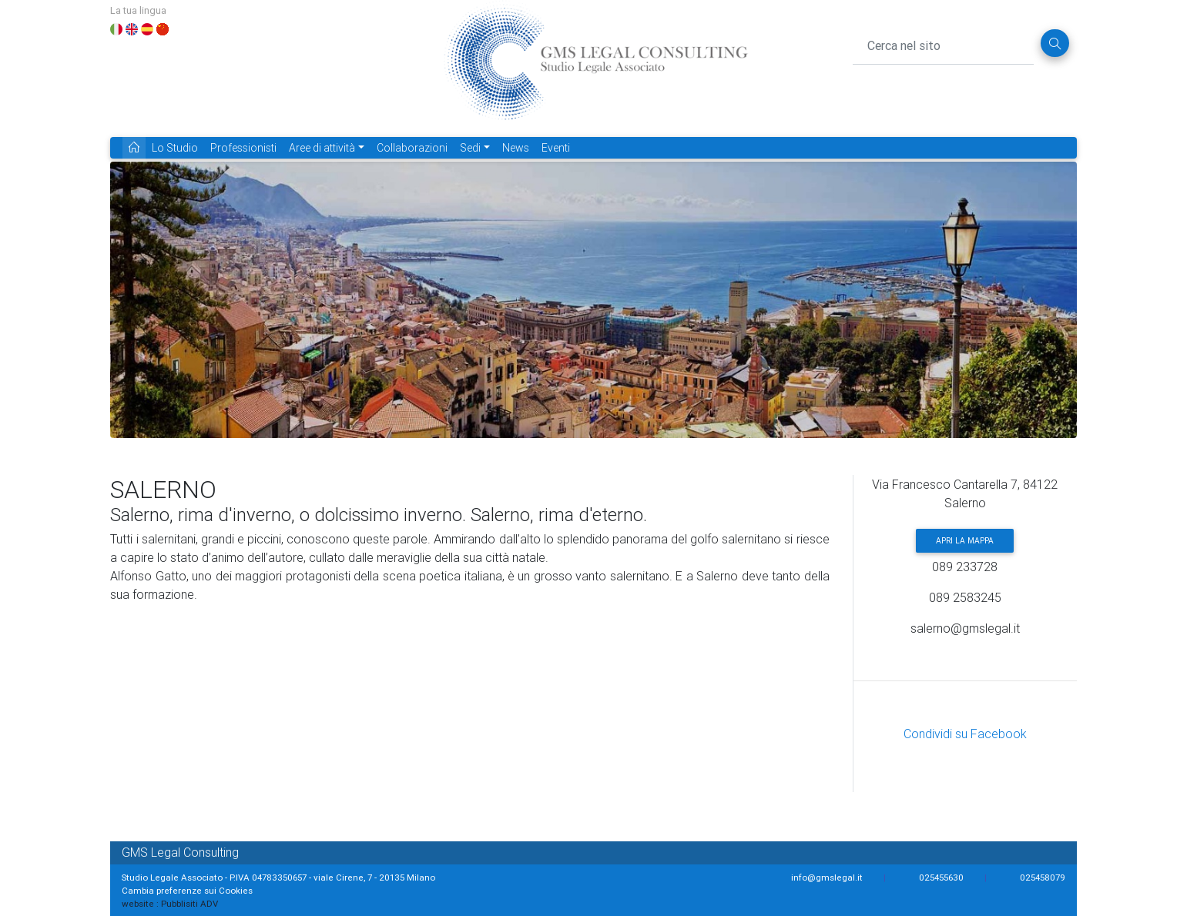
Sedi (470, 148)
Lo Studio (175, 148)
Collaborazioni (412, 148)
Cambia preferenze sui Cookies (187, 890)
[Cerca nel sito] (943, 43)
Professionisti (243, 148)
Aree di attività (322, 148)
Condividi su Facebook (965, 733)
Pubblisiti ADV (189, 903)
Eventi (556, 148)
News (515, 148)
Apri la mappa (965, 541)
